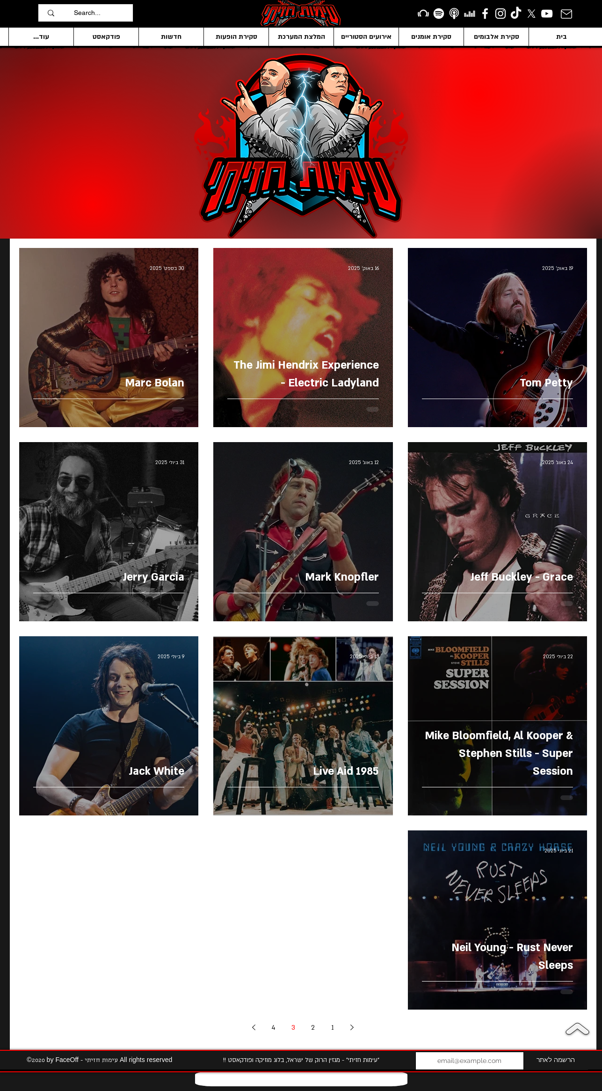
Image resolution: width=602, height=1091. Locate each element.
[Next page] (254, 1027)
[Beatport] (423, 14)
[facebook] (485, 14)
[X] (531, 14)
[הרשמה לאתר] (556, 1061)
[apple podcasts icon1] (454, 14)
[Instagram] (500, 14)
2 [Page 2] (313, 1027)
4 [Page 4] (273, 1027)
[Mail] (566, 13)
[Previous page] (352, 1027)
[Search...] (101, 13)
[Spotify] (439, 14)
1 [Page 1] (332, 1027)
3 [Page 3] (293, 1027)
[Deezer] (470, 14)
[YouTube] (547, 14)
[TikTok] (516, 14)
